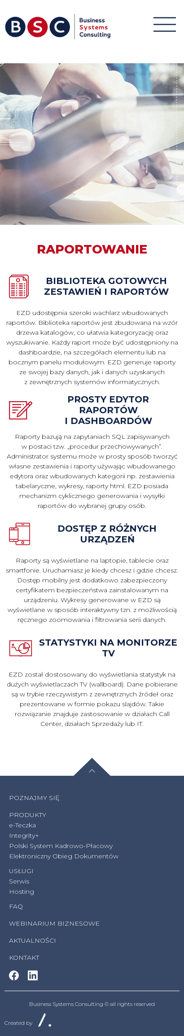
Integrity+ (24, 835)
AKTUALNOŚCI (32, 940)
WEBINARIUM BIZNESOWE (54, 923)
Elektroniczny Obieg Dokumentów (63, 856)
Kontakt (24, 957)
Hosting (21, 891)
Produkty (27, 815)
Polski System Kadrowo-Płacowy (61, 846)
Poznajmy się (34, 798)
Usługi (21, 871)
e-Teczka (22, 825)
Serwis (19, 881)
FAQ (16, 906)
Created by (27, 1022)
